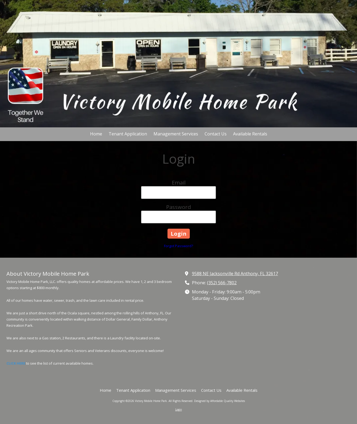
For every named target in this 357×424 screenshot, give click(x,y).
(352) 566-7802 (222, 283)
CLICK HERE (15, 363)
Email (178, 182)
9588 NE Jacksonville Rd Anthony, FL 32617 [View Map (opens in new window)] (235, 273)
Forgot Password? (178, 245)
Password (178, 207)
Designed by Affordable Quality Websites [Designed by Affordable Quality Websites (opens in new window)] (219, 401)
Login (178, 409)
